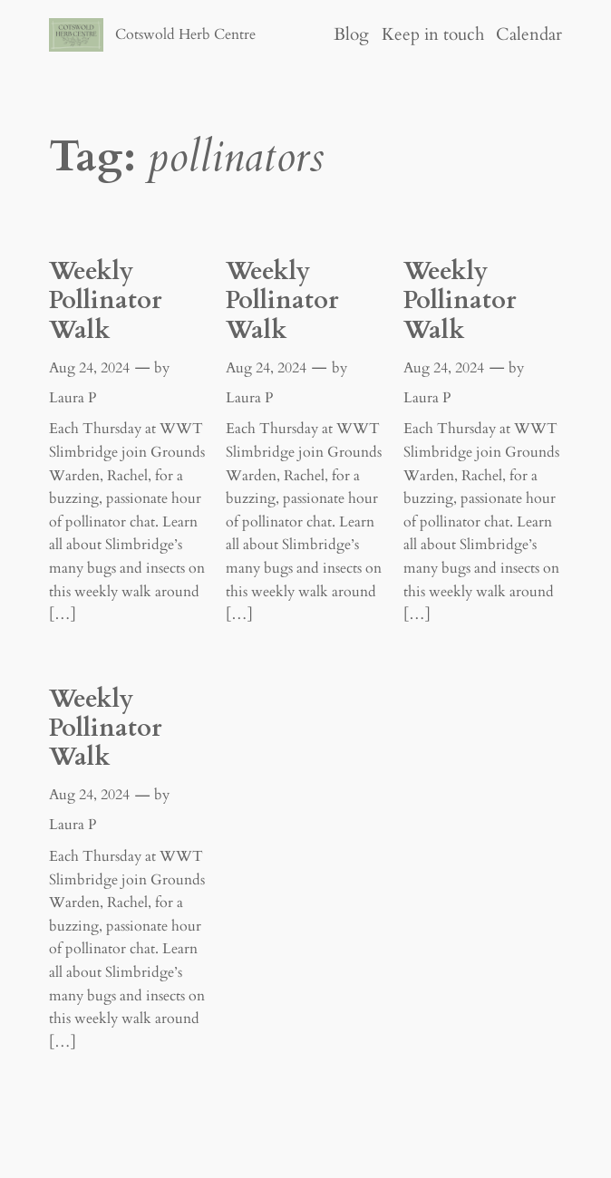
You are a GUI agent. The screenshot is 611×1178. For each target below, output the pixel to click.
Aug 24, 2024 (89, 368)
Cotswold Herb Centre (185, 34)
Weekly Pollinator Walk (105, 301)
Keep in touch (433, 34)
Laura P (72, 398)
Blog (351, 34)
